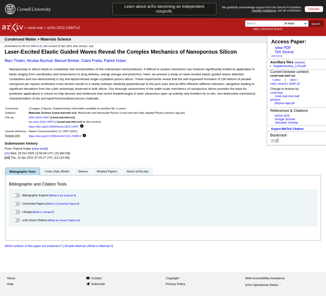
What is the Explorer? (63, 195)
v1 (39, 45)
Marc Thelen (15, 61)
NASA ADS (282, 115)
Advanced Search (272, 29)
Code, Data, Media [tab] (57, 171)
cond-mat (35, 28)
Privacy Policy (175, 284)
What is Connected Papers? (62, 203)
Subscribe (98, 284)
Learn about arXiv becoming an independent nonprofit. (164, 9)
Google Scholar (285, 119)
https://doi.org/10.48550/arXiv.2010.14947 (54, 126)
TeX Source (284, 52)
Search (316, 24)
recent (282, 83)
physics (275, 99)
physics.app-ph (285, 103)
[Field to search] (296, 23)
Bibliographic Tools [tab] (22, 171)
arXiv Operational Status (263, 285)
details (299, 62)
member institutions (264, 10)
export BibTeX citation (287, 129)
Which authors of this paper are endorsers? (33, 246)
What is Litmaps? (43, 212)
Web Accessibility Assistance (265, 278)
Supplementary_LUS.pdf (289, 66)
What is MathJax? (100, 246)
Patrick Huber (115, 61)
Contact (96, 278)
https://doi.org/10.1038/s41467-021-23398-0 (55, 135)
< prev (276, 79)
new (273, 83)
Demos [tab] (83, 171)
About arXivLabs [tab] (137, 171)
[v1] (7, 153)
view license (277, 56)
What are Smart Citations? (64, 220)
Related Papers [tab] (107, 171)
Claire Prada (91, 61)
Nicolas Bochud (39, 61)
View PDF (283, 48)
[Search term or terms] (265, 23)
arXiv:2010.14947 (39, 117)
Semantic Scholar (286, 122)
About (11, 278)
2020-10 (294, 83)
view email (40, 148)
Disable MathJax (75, 246)
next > (294, 79)
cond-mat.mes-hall (287, 96)
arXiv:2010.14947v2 (45, 121)
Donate (314, 9)
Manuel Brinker (67, 61)
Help (256, 29)
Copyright (172, 278)
